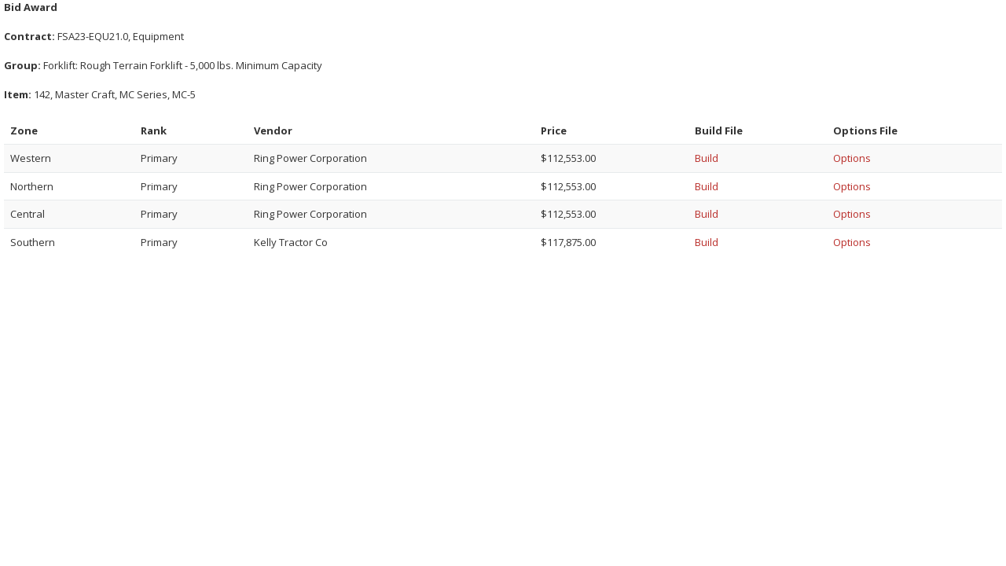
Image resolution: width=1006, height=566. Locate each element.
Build (706, 158)
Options (852, 158)
